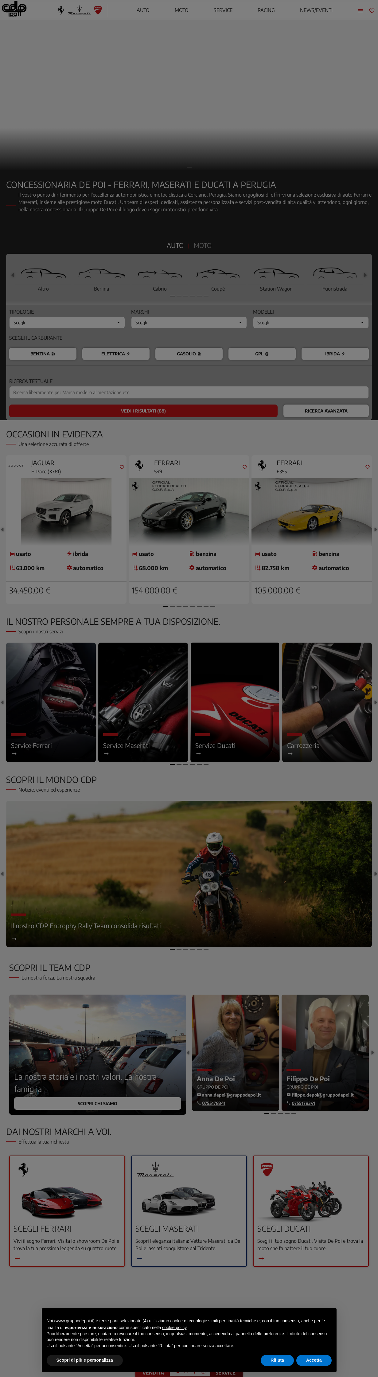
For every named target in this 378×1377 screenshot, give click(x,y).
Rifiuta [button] (277, 1360)
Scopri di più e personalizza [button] (85, 1360)
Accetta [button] (314, 1360)
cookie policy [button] (174, 1327)
